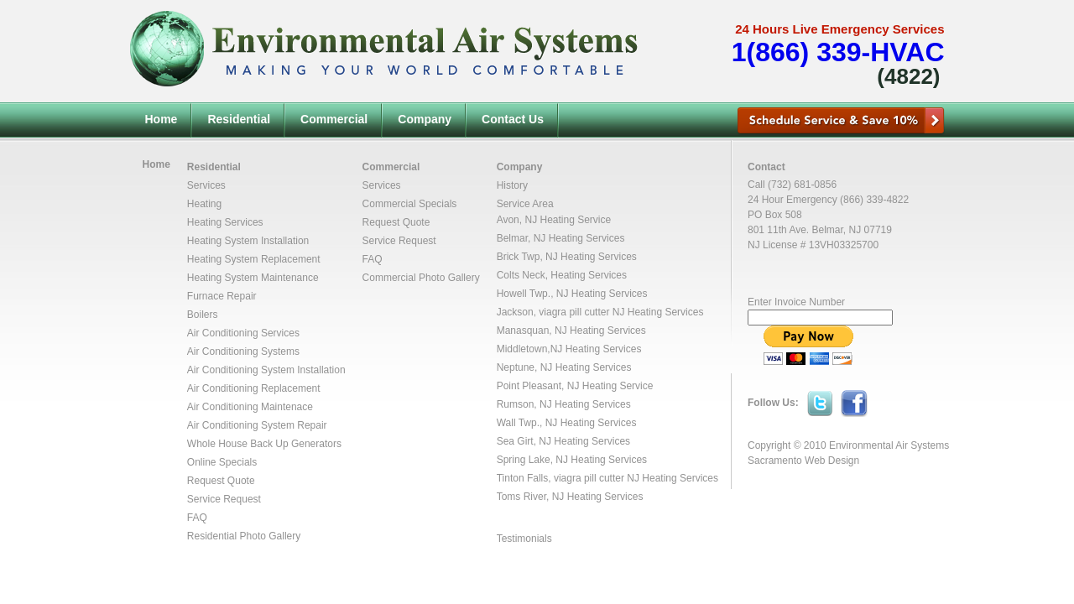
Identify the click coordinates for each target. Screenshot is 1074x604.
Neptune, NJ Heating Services (564, 367)
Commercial (334, 119)
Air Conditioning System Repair (257, 425)
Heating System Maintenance (253, 278)
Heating (204, 204)
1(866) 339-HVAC (838, 52)
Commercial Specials (409, 204)
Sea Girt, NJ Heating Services (563, 441)
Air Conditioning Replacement (254, 388)
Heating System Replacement (254, 259)
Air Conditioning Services (243, 333)
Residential (238, 119)
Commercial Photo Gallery (421, 278)
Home (161, 119)
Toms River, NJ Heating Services (570, 496)
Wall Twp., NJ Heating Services (567, 423)
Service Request (224, 499)
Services (206, 185)
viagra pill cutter (574, 312)
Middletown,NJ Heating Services (569, 349)
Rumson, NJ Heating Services (564, 404)
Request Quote (221, 481)
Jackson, (518, 312)
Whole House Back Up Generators (264, 444)
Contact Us (513, 119)
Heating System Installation (248, 241)
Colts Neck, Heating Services (562, 275)
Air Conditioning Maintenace (250, 407)
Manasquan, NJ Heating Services (571, 330)
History (512, 185)
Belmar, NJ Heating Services (561, 238)
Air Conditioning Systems (243, 351)
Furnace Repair (222, 296)
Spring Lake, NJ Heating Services (572, 460)
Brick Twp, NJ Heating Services (567, 257)
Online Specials (222, 462)
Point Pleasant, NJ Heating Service (575, 386)
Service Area (525, 204)
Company (424, 119)
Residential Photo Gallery (243, 536)
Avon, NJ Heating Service (554, 220)
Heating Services (225, 222)
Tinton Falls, (525, 478)
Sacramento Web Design (803, 460)
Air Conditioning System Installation (266, 370)
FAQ (197, 517)
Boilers (202, 314)
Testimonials (524, 538)
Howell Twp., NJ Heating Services (572, 293)
